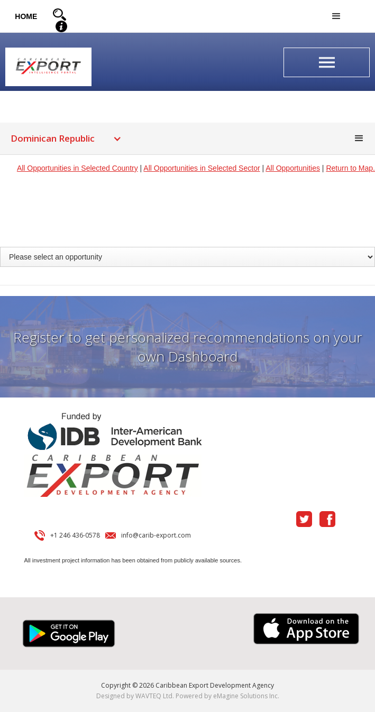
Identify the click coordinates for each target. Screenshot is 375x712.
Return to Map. (350, 168)
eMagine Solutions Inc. (246, 695)
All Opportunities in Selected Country (77, 168)
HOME (26, 16)
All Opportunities (293, 168)
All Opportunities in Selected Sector (201, 168)
